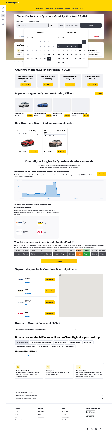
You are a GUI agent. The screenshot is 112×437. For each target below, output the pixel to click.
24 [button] (49, 54)
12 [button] (28, 50)
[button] (3, 3)
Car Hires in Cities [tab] (43, 346)
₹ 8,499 (82, 16)
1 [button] (40, 42)
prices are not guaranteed (50, 387)
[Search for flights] (3, 8)
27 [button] (32, 58)
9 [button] (44, 46)
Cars (15, 61)
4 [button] (53, 42)
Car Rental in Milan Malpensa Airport (25, 355)
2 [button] (44, 42)
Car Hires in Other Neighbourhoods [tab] (41, 342)
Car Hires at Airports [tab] (22, 342)
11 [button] (53, 46)
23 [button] (45, 54)
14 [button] (36, 50)
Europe (20, 61)
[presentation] (88, 16)
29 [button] (40, 58)
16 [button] (44, 50)
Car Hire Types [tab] (88, 342)
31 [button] (49, 58)
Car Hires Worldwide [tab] (61, 342)
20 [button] (32, 54)
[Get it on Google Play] (90, 412)
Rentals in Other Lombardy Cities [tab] (26, 346)
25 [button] (53, 54)
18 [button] (53, 50)
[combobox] (21, 21)
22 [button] (40, 54)
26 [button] (28, 58)
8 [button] (40, 46)
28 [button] (36, 58)
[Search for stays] (3, 12)
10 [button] (49, 46)
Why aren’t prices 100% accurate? (60, 398)
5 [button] (27, 46)
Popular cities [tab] (70, 346)
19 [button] (28, 54)
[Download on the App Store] (90, 416)
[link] (25, 84)
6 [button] (75, 46)
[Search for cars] (3, 15)
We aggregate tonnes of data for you (60, 395)
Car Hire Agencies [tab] (75, 342)
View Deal (29, 115)
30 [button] (45, 58)
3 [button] (48, 42)
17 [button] (49, 50)
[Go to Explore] (3, 19)
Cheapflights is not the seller (60, 392)
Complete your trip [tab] (57, 346)
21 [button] (36, 54)
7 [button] (36, 46)
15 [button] (40, 50)
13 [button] (32, 50)
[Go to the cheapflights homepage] (12, 3)
